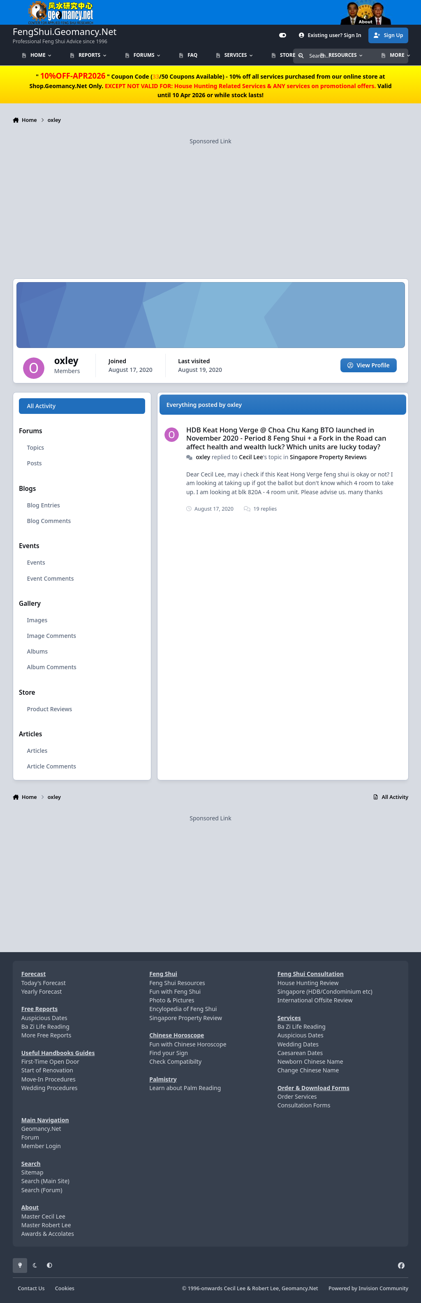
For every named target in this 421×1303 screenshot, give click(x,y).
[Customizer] (282, 35)
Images (37, 620)
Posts (34, 463)
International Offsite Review (315, 1000)
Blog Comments (49, 521)
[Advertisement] (211, 203)
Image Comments (51, 636)
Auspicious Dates (44, 1018)
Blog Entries (43, 505)
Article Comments (51, 766)
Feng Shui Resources (177, 983)
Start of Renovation (47, 1070)
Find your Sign (168, 1053)
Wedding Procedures (49, 1088)
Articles (37, 750)
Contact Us (31, 1288)
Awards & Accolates (47, 1234)
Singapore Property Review (185, 1018)
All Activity (41, 406)
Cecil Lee (251, 457)
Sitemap (32, 1172)
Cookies (64, 1288)
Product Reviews (49, 708)
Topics (35, 447)
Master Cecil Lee (43, 1216)
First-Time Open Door (50, 1061)
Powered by (368, 1288)
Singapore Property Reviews (328, 457)
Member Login (41, 1146)
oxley (203, 457)
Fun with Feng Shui (175, 991)
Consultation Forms (304, 1105)
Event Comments (50, 578)
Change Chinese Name (308, 1070)
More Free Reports (46, 1035)
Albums (37, 651)
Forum (30, 1137)
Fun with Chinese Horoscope (187, 1044)
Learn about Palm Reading (185, 1088)
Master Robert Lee (46, 1225)
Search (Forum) (41, 1190)
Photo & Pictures (171, 1000)
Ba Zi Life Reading (45, 1026)
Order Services (297, 1096)
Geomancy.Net (41, 1129)
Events (36, 562)
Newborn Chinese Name (310, 1061)
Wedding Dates (298, 1044)
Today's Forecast (43, 983)
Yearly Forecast (41, 991)
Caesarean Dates (300, 1053)
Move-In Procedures (48, 1079)
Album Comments (51, 667)
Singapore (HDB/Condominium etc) (325, 991)
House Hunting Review (308, 983)
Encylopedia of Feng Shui (183, 1009)
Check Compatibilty (175, 1061)
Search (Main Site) (45, 1181)
